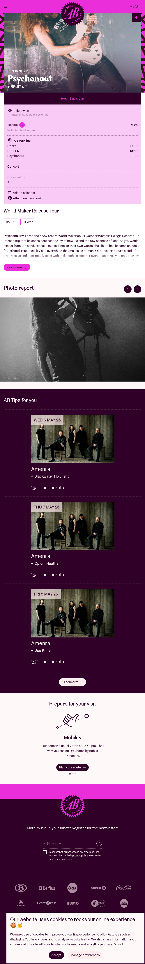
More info (120, 944)
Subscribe (99, 843)
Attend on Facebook (24, 198)
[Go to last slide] (128, 289)
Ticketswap (18, 111)
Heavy (28, 222)
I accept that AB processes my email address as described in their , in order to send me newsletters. (75, 855)
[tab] (70, 774)
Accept (56, 955)
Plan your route (72, 767)
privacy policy (80, 855)
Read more (16, 267)
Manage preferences (85, 955)
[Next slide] (137, 289)
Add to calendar (21, 193)
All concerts (72, 682)
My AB (134, 6)
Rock (10, 222)
